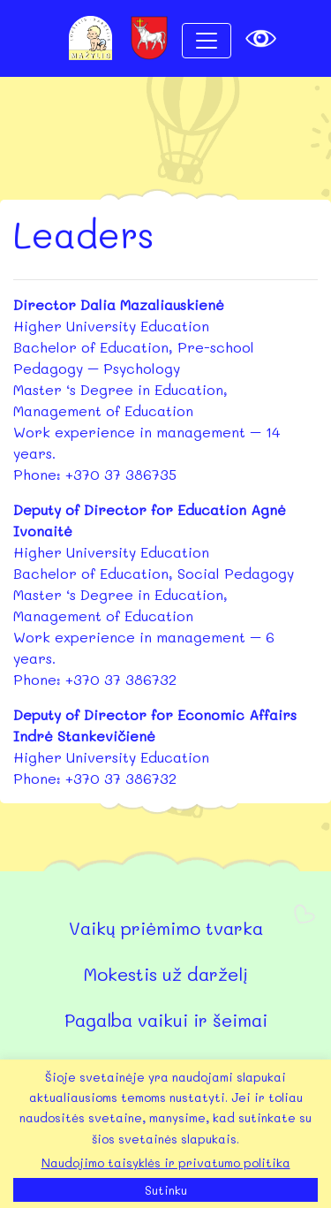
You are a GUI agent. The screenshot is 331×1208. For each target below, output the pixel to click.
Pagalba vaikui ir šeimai (165, 1019)
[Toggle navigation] (206, 40)
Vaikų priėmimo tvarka (166, 927)
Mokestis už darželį (165, 973)
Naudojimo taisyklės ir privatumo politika (165, 1162)
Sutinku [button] (166, 1189)
